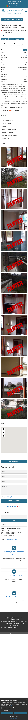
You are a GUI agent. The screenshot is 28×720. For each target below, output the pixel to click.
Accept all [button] (7, 713)
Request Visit (13, 461)
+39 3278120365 (14, 3)
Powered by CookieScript (13, 718)
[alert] (14, 709)
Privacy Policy (12, 617)
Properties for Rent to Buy (8, 19)
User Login (12, 6)
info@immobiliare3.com (14, 1)
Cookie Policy (20, 617)
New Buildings (19, 19)
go (14, 520)
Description (5, 39)
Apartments (24, 55)
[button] (14, 716)
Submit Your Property (14, 575)
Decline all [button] (20, 713)
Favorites (19, 6)
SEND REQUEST (14, 501)
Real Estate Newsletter (14, 597)
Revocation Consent (14, 619)
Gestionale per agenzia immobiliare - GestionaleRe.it (15, 633)
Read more (13, 705)
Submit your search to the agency (14, 553)
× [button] (26, 699)
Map (22, 39)
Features (11, 39)
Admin (5, 617)
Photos (17, 39)
